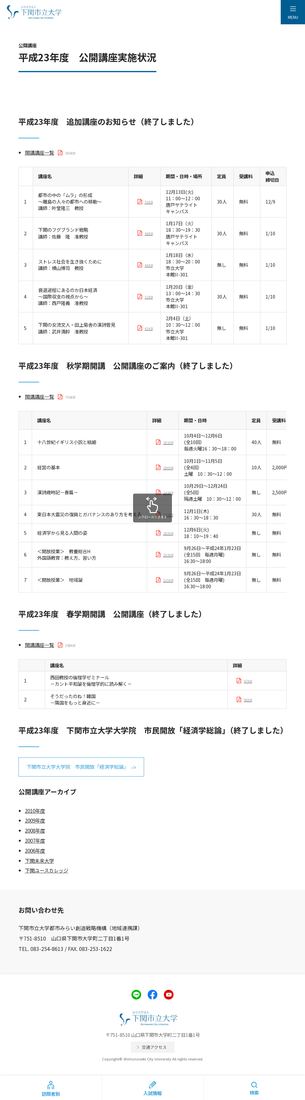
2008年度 (35, 830)
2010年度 (35, 810)
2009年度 (35, 820)
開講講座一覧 (39, 152)
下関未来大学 (39, 860)
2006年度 (35, 850)
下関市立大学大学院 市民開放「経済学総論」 (78, 766)
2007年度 (35, 840)
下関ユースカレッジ (46, 870)
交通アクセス (154, 1047)
